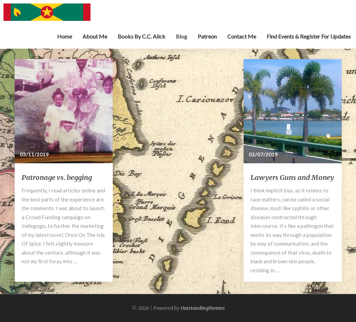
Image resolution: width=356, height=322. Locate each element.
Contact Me (241, 36)
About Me (94, 36)
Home (64, 36)
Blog (181, 36)
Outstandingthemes (203, 308)
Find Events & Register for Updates (309, 36)
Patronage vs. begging (57, 177)
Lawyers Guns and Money (292, 177)
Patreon (207, 36)
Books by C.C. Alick (141, 36)
